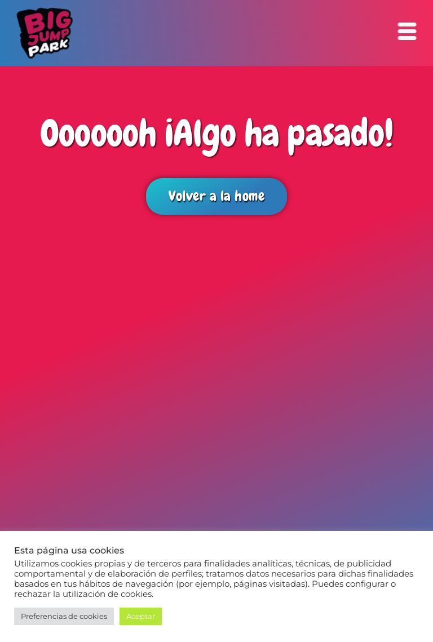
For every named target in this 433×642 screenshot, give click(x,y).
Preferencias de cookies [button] (64, 616)
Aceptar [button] (140, 616)
